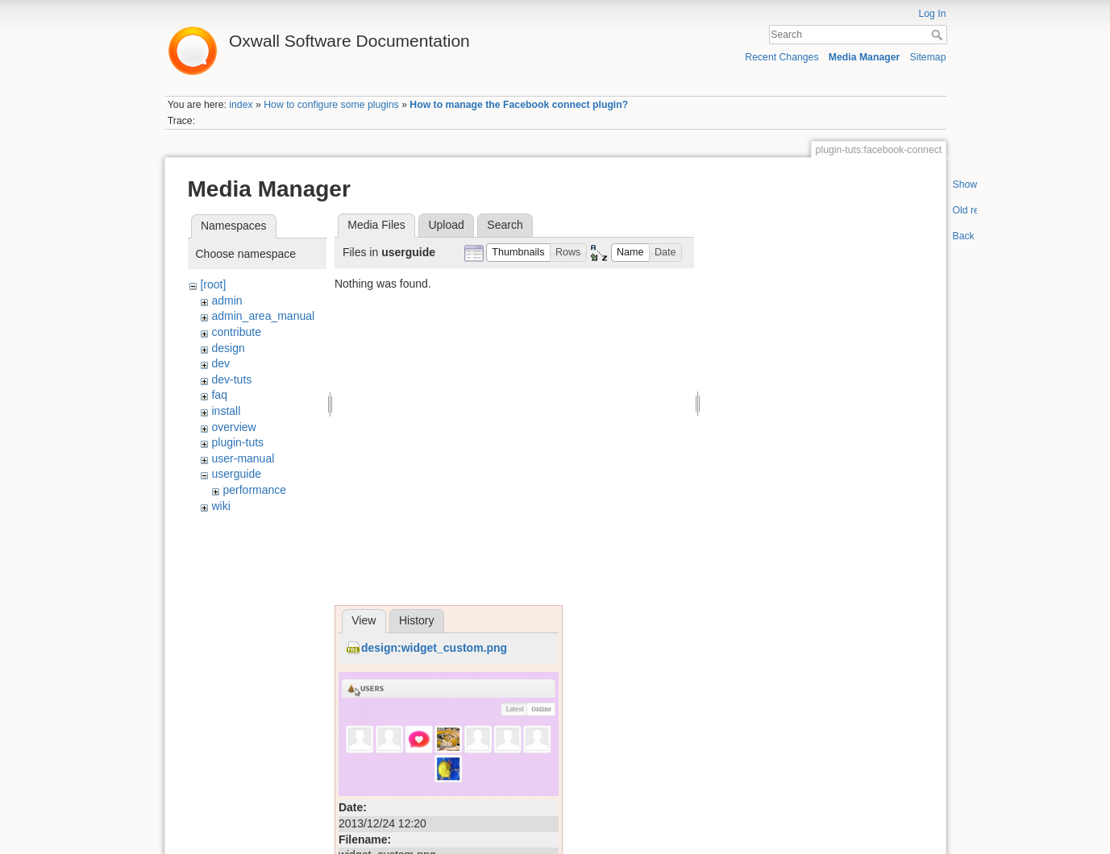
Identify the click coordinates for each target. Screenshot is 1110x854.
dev (220, 363)
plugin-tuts (237, 442)
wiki (220, 506)
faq (219, 394)
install (225, 410)
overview (233, 427)
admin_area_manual (262, 315)
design (227, 348)
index (240, 104)
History (416, 620)
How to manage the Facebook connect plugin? (518, 104)
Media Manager (864, 57)
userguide (236, 473)
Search (938, 34)
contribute (235, 331)
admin (226, 300)
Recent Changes (781, 57)
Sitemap (928, 57)
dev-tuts (231, 379)
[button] (518, 252)
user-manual (242, 458)
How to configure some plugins (331, 104)
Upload (446, 224)
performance (254, 489)
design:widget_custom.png (434, 647)
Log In (932, 13)
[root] (213, 284)
